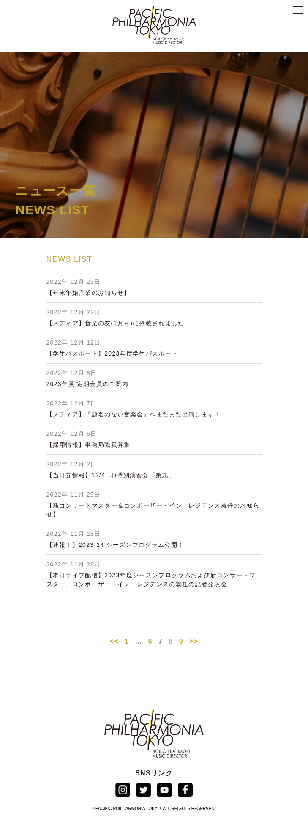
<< (114, 641)
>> (193, 641)
